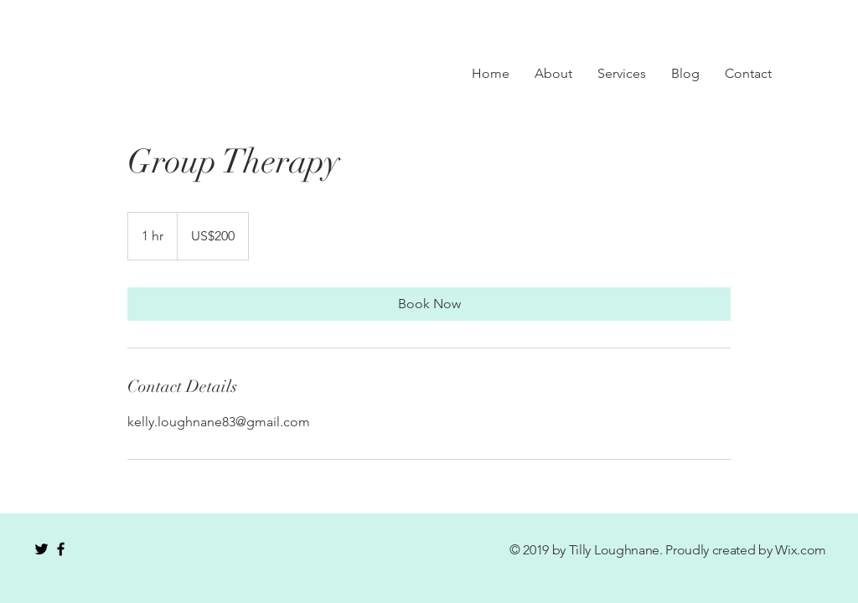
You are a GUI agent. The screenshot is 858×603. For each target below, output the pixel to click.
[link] (429, 304)
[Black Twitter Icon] (41, 549)
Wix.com (800, 550)
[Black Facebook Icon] (61, 549)
